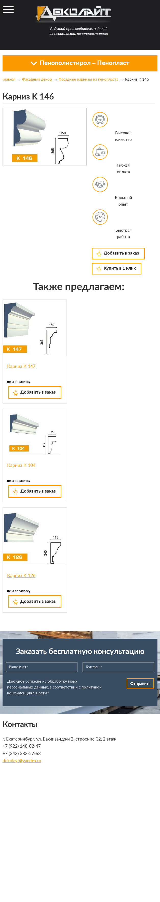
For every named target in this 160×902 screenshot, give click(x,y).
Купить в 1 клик (120, 268)
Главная (9, 79)
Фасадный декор (37, 79)
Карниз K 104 (21, 465)
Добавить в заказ (121, 253)
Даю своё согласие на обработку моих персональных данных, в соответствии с (54, 687)
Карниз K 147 (21, 366)
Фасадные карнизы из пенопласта (88, 79)
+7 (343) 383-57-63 (22, 753)
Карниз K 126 (21, 575)
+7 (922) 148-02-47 (22, 746)
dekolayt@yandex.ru (22, 760)
